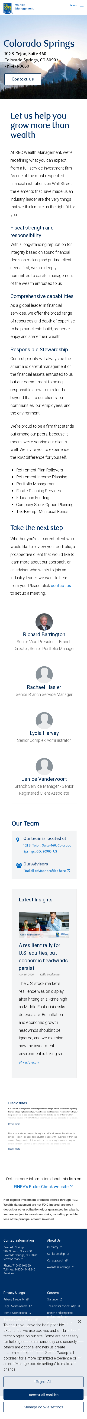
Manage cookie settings (43, 1407)
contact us (61, 585)
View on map (11, 1259)
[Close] (79, 1321)
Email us (8, 1273)
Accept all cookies (43, 1394)
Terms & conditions (15, 1313)
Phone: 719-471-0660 (17, 1265)
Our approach (55, 1260)
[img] (43, 57)
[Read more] (14, 1124)
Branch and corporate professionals (60, 1315)
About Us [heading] (54, 1240)
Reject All (43, 1381)
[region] (43, 1367)
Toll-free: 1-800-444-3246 (19, 1269)
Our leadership (56, 1254)
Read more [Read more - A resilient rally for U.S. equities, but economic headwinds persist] (29, 1062)
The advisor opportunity (61, 1306)
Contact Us (23, 80)
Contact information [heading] (18, 1240)
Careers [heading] (53, 1293)
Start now (53, 1299)
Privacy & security (14, 1299)
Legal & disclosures (15, 1306)
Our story (53, 1247)
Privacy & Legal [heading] (14, 1293)
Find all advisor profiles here (46, 871)
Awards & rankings (59, 1267)
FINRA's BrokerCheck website (41, 1186)
